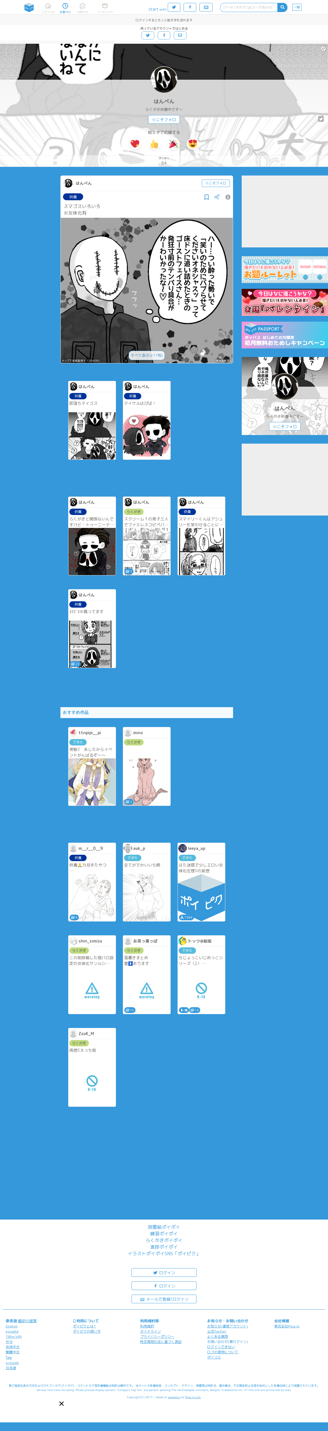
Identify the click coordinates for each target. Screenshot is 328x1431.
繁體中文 (13, 1352)
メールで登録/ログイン (164, 1298)
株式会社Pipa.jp (287, 1326)
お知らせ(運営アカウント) (227, 1326)
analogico (174, 1397)
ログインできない (221, 1346)
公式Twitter (216, 1331)
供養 (73, 196)
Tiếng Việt (14, 1336)
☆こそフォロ (164, 119)
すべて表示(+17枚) (147, 355)
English (12, 1326)
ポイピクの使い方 (86, 1331)
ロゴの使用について (222, 1352)
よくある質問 (217, 1336)
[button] (61, 1403)
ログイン (164, 1272)
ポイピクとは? (84, 1326)
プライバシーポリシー (157, 1336)
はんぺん (164, 101)
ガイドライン (150, 1331)
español (12, 1331)
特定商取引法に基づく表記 (161, 1341)
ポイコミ (214, 1357)
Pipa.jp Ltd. (193, 1397)
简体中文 (13, 1346)
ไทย (9, 1357)
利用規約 (147, 1326)
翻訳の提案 (27, 1320)
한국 (9, 1341)
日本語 (11, 1367)
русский (12, 1362)
